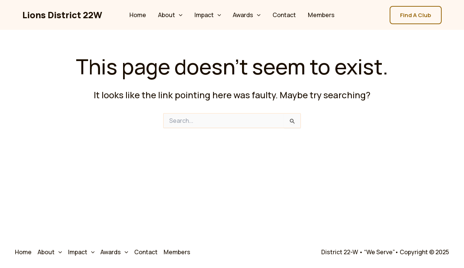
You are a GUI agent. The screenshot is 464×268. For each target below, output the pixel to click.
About (170, 15)
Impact (207, 15)
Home (137, 15)
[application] (179, 15)
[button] (416, 15)
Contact (284, 15)
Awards (247, 15)
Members (321, 15)
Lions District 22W (62, 15)
